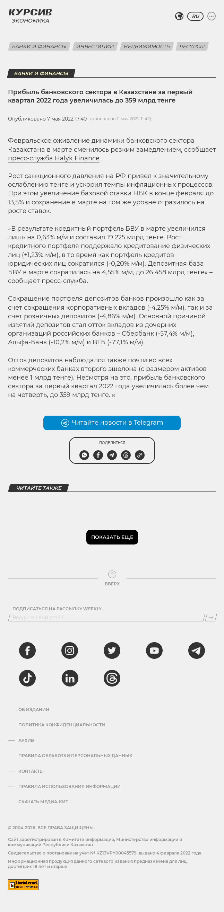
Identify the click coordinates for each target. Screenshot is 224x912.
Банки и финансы (39, 46)
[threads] (112, 678)
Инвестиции (95, 46)
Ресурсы (192, 46)
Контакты (31, 771)
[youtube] (154, 650)
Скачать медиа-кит (43, 801)
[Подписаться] (211, 617)
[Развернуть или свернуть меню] (211, 16)
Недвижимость (147, 46)
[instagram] (69, 650)
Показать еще (112, 537)
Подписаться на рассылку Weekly (57, 608)
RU (195, 16)
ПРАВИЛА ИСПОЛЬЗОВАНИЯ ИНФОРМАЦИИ (69, 786)
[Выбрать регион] (179, 16)
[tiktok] (27, 678)
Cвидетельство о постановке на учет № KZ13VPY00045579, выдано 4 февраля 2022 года (104, 853)
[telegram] (196, 650)
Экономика (30, 20)
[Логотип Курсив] (30, 12)
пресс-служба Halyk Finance (54, 158)
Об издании (33, 709)
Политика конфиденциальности (61, 725)
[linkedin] (69, 678)
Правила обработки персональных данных (75, 755)
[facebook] (27, 650)
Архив (26, 740)
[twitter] (112, 650)
